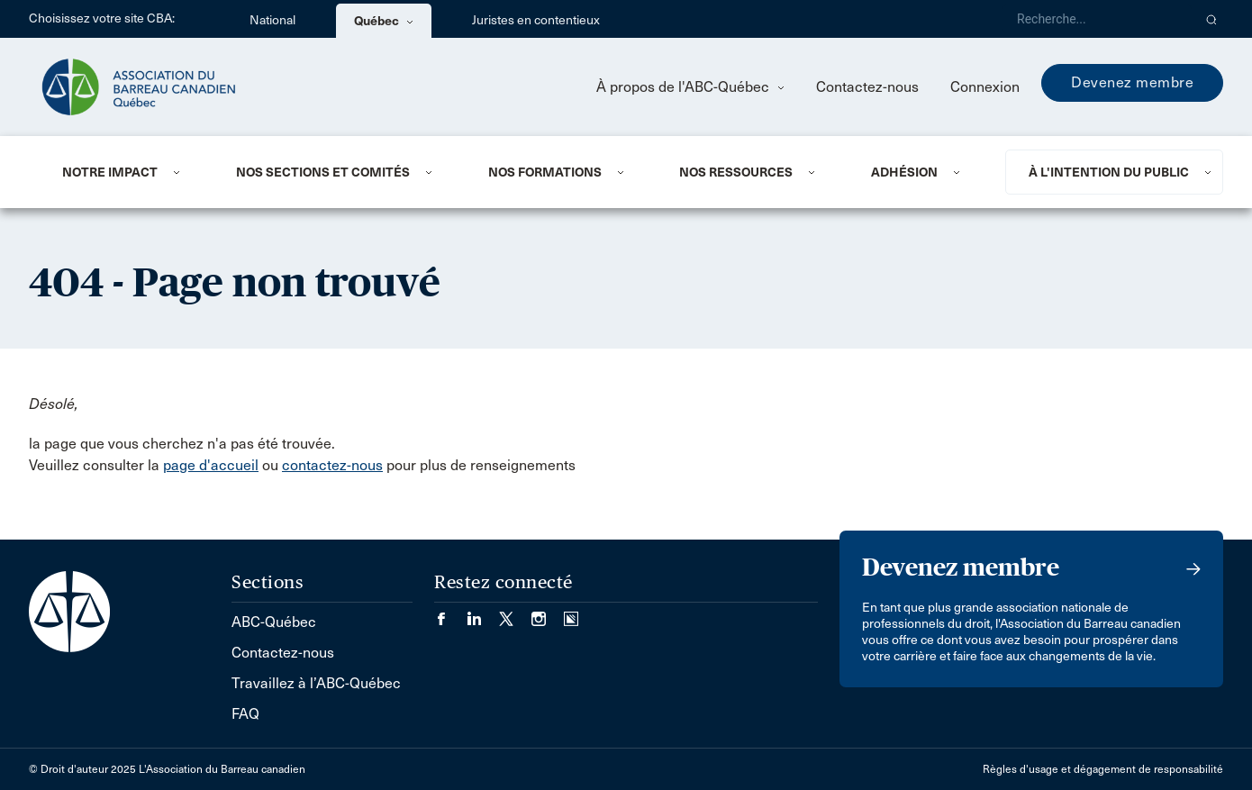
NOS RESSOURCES (736, 172)
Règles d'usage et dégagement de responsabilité (1103, 769)
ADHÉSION (904, 172)
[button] (1212, 19)
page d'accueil (211, 465)
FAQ (245, 713)
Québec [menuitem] (383, 21)
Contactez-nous (867, 86)
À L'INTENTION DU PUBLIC (1109, 172)
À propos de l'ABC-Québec (690, 86)
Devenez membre (1132, 82)
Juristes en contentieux (536, 20)
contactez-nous (332, 465)
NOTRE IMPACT (110, 172)
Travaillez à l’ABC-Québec (316, 683)
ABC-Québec (273, 622)
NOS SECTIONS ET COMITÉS (323, 172)
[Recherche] (1097, 19)
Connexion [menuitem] (985, 86)
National (272, 20)
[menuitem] (127, 172)
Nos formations (545, 172)
